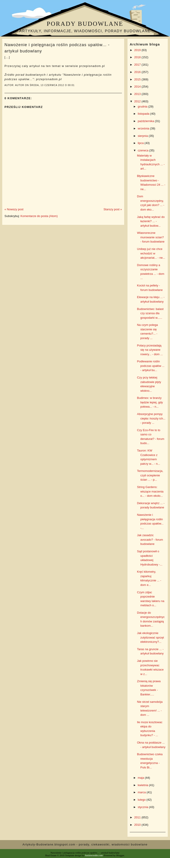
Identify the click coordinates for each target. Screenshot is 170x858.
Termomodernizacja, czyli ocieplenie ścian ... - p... (150, 475)
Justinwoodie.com (94, 855)
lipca (141, 143)
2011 (138, 817)
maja (141, 777)
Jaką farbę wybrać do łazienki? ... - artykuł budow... (151, 221)
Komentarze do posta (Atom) (39, 216)
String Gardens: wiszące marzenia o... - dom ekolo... (150, 491)
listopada (144, 113)
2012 (138, 101)
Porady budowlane (85, 23)
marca (142, 792)
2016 (138, 72)
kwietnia (143, 785)
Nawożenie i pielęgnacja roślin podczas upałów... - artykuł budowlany (57, 48)
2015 (138, 79)
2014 (138, 86)
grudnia (143, 106)
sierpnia (143, 136)
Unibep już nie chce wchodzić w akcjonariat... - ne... (151, 253)
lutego (142, 799)
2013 (138, 94)
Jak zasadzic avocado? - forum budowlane (150, 539)
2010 (138, 824)
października (146, 121)
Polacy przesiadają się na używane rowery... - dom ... (150, 350)
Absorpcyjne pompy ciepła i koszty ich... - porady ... (151, 418)
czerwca (143, 150)
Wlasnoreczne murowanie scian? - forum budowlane (150, 237)
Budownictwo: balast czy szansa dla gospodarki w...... (150, 313)
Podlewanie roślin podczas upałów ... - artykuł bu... (150, 366)
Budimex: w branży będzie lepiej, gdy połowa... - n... (150, 402)
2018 (138, 57)
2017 (138, 64)
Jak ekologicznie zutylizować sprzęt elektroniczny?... (150, 637)
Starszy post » (113, 209)
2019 (138, 50)
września (144, 128)
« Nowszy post (13, 209)
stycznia (143, 807)
